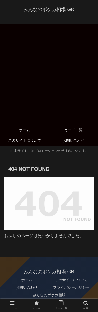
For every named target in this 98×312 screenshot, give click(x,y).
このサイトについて (71, 280)
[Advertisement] (49, 73)
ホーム (26, 280)
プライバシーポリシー (71, 287)
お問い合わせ (27, 287)
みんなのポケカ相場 (49, 295)
